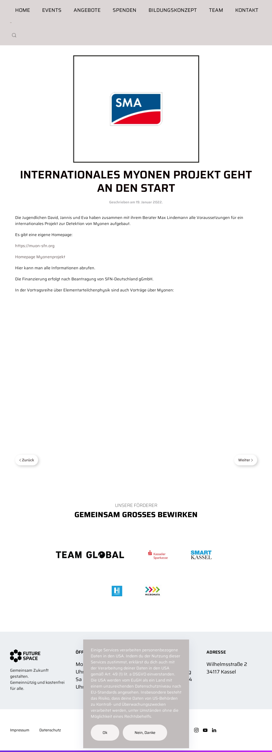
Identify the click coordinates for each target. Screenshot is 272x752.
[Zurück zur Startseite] (11, 23)
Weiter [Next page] (245, 460)
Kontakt (246, 10)
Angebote (87, 10)
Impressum (19, 730)
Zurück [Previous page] (26, 460)
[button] (14, 35)
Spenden (124, 10)
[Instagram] (196, 730)
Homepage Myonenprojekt (40, 257)
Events (52, 10)
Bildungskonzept (172, 10)
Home (22, 10)
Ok (105, 733)
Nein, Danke (145, 733)
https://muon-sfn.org (34, 246)
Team (216, 10)
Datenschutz (50, 730)
